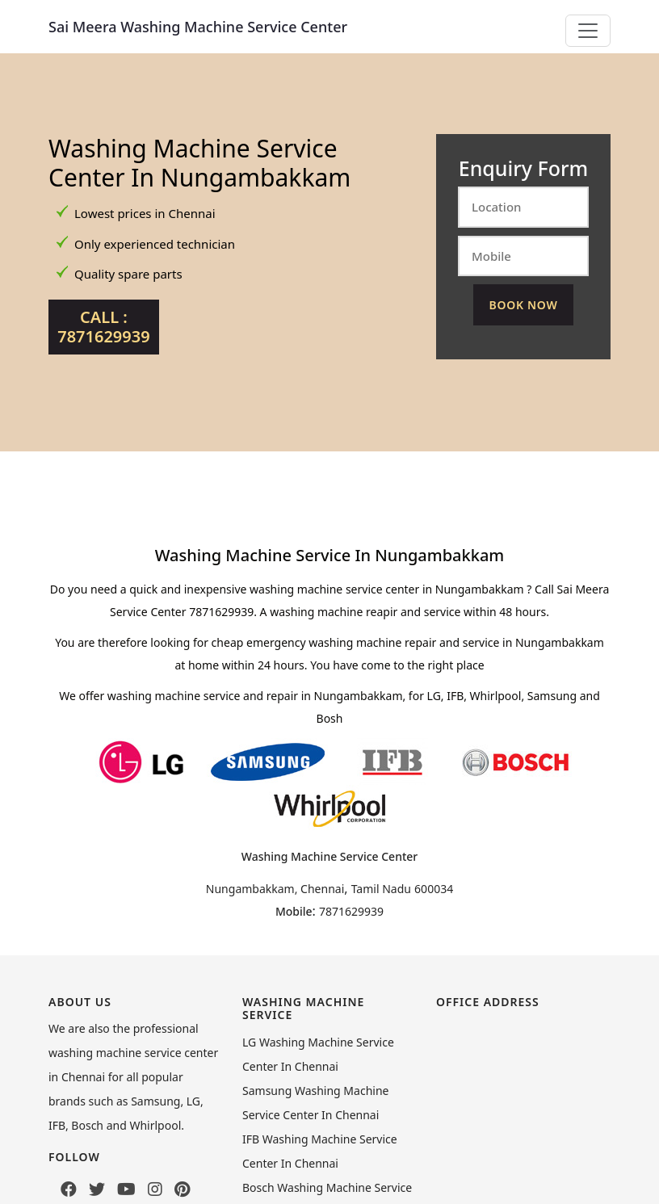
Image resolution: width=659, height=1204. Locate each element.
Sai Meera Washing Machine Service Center (197, 26)
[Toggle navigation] (588, 31)
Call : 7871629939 (103, 326)
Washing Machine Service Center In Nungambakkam (199, 163)
